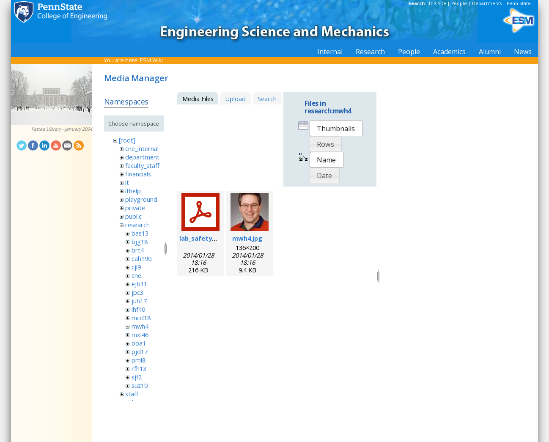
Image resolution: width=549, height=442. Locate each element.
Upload (235, 98)
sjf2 (137, 377)
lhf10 (138, 309)
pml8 (138, 360)
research (137, 224)
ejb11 (139, 284)
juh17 (139, 300)
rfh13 (139, 368)
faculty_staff (142, 165)
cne (136, 275)
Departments (487, 3)
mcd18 (141, 317)
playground (141, 199)
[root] (127, 140)
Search (267, 98)
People (459, 3)
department (142, 157)
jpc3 (137, 292)
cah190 (141, 258)
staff (131, 394)
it (127, 182)
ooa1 (139, 343)
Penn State (519, 3)
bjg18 (140, 241)
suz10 (140, 385)
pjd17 (140, 351)
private (135, 207)
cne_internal (142, 148)
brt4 (138, 250)
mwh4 (140, 326)
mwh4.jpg (247, 238)
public (133, 216)
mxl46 (140, 334)
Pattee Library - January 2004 (61, 129)
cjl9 (136, 267)
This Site (437, 3)
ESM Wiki (151, 60)
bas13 (140, 233)
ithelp (133, 191)
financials (138, 174)
